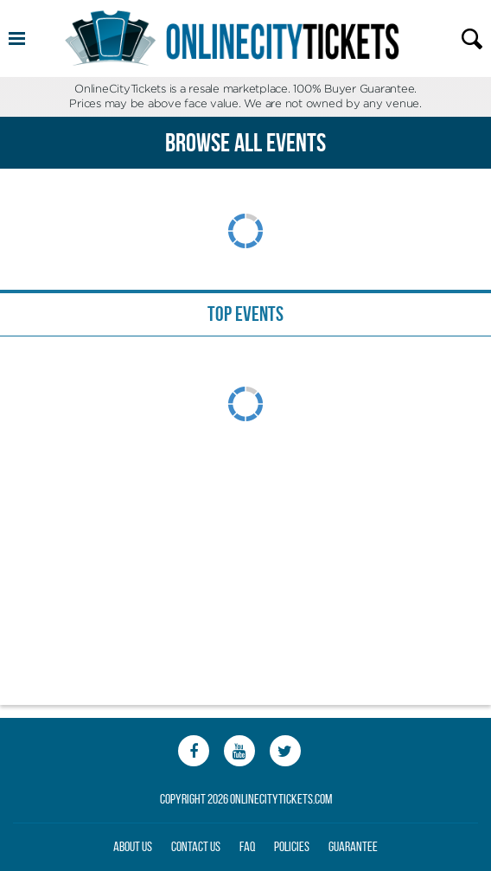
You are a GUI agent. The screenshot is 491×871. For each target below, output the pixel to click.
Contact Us (195, 846)
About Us (132, 846)
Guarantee (353, 846)
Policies (291, 846)
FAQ (247, 846)
